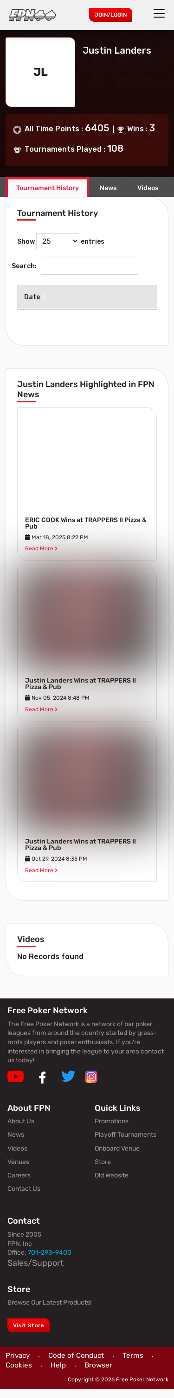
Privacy (18, 1364)
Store (103, 1171)
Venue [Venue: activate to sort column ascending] (133, 302)
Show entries (60, 241)
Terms (132, 1364)
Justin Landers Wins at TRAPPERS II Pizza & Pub (80, 693)
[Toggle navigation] (161, 13)
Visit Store (28, 1334)
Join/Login (111, 15)
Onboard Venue (117, 1157)
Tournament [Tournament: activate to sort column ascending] (82, 306)
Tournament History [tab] (47, 188)
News (108, 188)
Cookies (19, 1374)
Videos (17, 1157)
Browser (98, 1374)
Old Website (112, 1185)
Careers (19, 1185)
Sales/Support (35, 1272)
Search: (75, 266)
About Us (20, 1130)
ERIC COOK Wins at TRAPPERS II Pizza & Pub (86, 532)
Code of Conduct (76, 1364)
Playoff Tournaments (125, 1144)
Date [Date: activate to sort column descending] (32, 302)
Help (58, 1374)
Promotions (112, 1130)
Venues (18, 1171)
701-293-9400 (49, 1262)
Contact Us (23, 1198)
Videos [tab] (147, 188)
